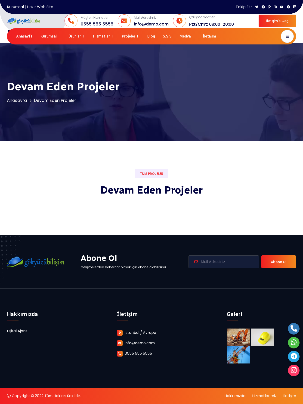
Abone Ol (279, 262)
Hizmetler (101, 36)
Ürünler (74, 36)
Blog (151, 36)
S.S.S (167, 36)
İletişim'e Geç (277, 21)
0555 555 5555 (97, 24)
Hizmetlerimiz (264, 395)
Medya (185, 36)
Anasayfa (24, 36)
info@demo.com (151, 24)
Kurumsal (48, 36)
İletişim (209, 36)
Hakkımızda (234, 395)
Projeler (128, 36)
